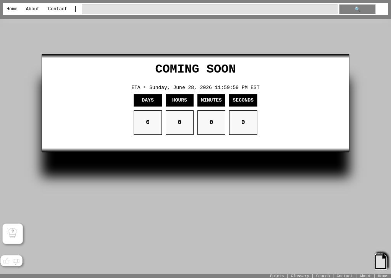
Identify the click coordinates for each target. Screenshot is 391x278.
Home (12, 9)
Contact (57, 9)
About (33, 9)
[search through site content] (210, 9)
